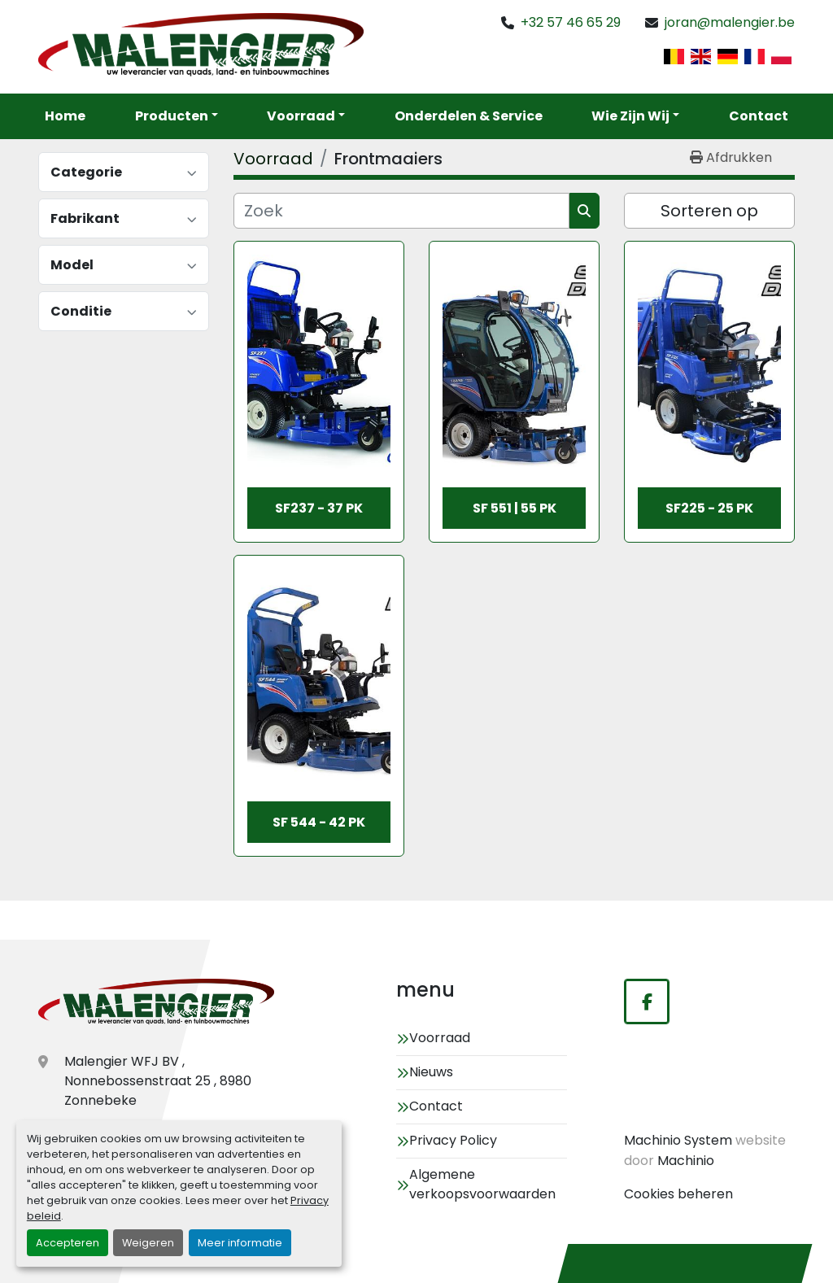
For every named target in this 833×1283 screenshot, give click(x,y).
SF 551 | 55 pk (514, 508)
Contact (758, 116)
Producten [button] (171, 116)
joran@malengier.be (730, 22)
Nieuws (431, 1072)
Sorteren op (709, 210)
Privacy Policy (453, 1140)
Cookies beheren (678, 1194)
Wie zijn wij (630, 116)
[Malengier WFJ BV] (156, 1003)
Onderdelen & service (469, 116)
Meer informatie (240, 1243)
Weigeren (148, 1243)
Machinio (685, 1160)
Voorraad (301, 116)
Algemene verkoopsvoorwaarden (482, 1184)
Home (65, 116)
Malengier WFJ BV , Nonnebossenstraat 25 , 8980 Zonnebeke (157, 1081)
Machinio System (678, 1140)
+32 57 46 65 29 (571, 22)
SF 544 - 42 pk (319, 822)
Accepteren (67, 1243)
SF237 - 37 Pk (319, 508)
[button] (305, 116)
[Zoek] (401, 211)
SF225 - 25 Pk (709, 508)
